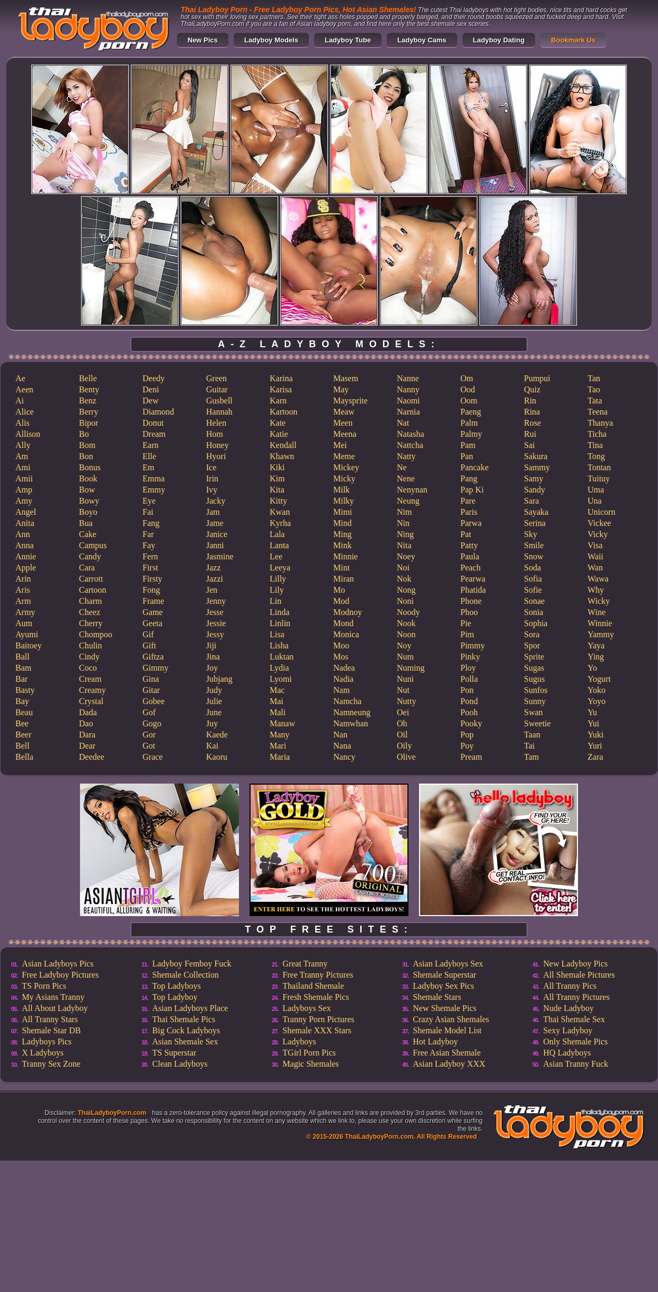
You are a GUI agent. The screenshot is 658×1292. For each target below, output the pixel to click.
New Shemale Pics (444, 1008)
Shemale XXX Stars (316, 1030)
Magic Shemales (310, 1063)
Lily (277, 589)
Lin (275, 600)
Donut (153, 422)
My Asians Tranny (53, 996)
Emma (154, 478)
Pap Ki (472, 489)
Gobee (154, 701)
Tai (529, 745)
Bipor (88, 422)
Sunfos (535, 690)
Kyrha (280, 523)
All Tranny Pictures (576, 996)
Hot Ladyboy (435, 1041)
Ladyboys (299, 1041)
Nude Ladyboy (568, 1008)
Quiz (532, 389)
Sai (529, 445)
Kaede (217, 734)
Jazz (213, 567)
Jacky (215, 500)
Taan (532, 734)
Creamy (92, 690)
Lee (276, 556)
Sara (531, 500)
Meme (344, 456)
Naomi (408, 400)
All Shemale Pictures (579, 974)
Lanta (279, 545)
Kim (277, 478)
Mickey (346, 467)
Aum (23, 623)
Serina (535, 523)
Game (153, 612)
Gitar (151, 690)
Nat (403, 422)
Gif (148, 634)
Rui (530, 433)
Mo (339, 589)
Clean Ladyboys (179, 1063)
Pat (465, 534)
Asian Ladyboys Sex (448, 963)
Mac (277, 690)
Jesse (215, 612)
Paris (468, 511)
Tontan (599, 467)
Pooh (469, 712)
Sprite (534, 656)
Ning (405, 534)
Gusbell (219, 400)
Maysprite (350, 400)
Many (279, 734)
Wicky (599, 600)
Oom (468, 400)
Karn (278, 400)
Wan (595, 567)
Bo (84, 433)
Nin (403, 523)
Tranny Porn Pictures (318, 1019)
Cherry (90, 623)
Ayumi (26, 634)
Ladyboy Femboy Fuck (191, 963)
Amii (24, 478)
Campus (92, 545)
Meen (342, 422)
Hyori (216, 456)
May (341, 389)
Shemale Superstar (444, 974)
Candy (90, 556)
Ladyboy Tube (348, 40)
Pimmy (472, 645)
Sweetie (537, 723)
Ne (402, 467)
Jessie (216, 623)
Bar (21, 678)
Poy (467, 745)
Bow (87, 489)
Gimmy (155, 667)
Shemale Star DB (51, 1030)
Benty (89, 389)
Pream (471, 756)
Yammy (601, 634)
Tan (594, 378)
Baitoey (28, 645)
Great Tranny (304, 963)
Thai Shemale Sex (573, 1019)
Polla (469, 678)
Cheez (89, 612)
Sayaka (536, 511)
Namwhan (350, 723)
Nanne (408, 378)
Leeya (280, 567)
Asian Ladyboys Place (190, 1008)
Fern (150, 556)
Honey (217, 445)
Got (149, 745)
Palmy (471, 433)
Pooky (471, 723)
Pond (469, 701)
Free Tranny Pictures (317, 974)
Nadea (344, 667)
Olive (406, 756)
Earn (150, 445)
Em (148, 467)
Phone (471, 600)
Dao (86, 723)
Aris (22, 589)
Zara (595, 756)
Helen (216, 422)
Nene (406, 478)
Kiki (277, 467)
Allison (27, 433)
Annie (25, 556)
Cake (87, 534)
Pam (467, 445)
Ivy (211, 489)
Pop (467, 734)
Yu (592, 712)
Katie (279, 433)
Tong (596, 456)
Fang (151, 523)
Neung (408, 500)
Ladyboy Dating (499, 40)
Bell (22, 745)
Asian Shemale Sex (185, 1041)
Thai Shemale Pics (183, 1019)
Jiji (211, 645)
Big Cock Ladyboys (186, 1030)
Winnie (600, 623)
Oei (403, 712)
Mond (343, 623)
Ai (19, 400)
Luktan (282, 656)
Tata (595, 400)
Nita (404, 545)
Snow (533, 556)
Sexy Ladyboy (567, 1030)
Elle (149, 456)
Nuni (405, 678)
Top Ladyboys (176, 985)
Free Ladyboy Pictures (60, 974)
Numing (410, 667)
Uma (596, 489)
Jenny (216, 600)
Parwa (471, 523)
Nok (404, 578)
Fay (149, 545)
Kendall (283, 445)
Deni (151, 389)
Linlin (280, 623)
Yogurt (599, 678)
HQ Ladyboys (567, 1052)
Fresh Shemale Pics (315, 996)
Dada (88, 712)
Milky (343, 500)
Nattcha (410, 445)
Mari (278, 745)
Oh (402, 723)
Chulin (90, 645)
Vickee (599, 523)
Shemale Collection (185, 974)
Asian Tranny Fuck (575, 1063)
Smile (534, 545)
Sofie (533, 589)
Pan (466, 456)
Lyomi (281, 678)
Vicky (598, 534)
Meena (345, 433)
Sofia (533, 578)
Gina (151, 678)
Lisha (279, 645)
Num (405, 656)
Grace (153, 756)
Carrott (91, 578)
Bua (86, 523)
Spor (532, 645)
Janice (216, 534)
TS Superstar (174, 1052)
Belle (88, 378)
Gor (149, 734)
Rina (532, 411)
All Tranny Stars (50, 1019)
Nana (342, 745)
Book (88, 478)
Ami (22, 467)
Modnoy (347, 612)
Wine (597, 612)
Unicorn (601, 511)
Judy (214, 690)
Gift (149, 645)
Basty (24, 690)
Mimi (342, 511)
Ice (211, 467)
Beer (23, 734)
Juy (212, 723)
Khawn (282, 456)
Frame (153, 600)
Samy (533, 478)
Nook (406, 623)
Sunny (535, 701)
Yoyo (597, 701)
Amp (23, 489)
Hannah (219, 411)
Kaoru (216, 756)
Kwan (280, 511)
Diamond (158, 411)
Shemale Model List (447, 1030)
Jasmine (220, 556)
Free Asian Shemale (447, 1052)
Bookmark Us (573, 40)
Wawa (598, 578)
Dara (87, 734)
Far (148, 534)
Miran (343, 578)
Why (596, 589)
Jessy (215, 634)
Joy (212, 667)
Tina (595, 445)
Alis (22, 422)
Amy (23, 500)
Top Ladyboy (175, 996)
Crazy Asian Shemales (451, 1019)
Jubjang (219, 678)
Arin (23, 578)
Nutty (406, 701)
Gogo (152, 723)
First (150, 567)
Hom (214, 433)
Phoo (469, 612)
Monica (346, 634)
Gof (149, 712)
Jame (215, 523)
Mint (341, 567)
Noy (404, 645)
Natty (406, 456)
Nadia (343, 678)
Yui (593, 723)
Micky (344, 478)
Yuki (595, 734)
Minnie (345, 556)
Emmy (154, 489)
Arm (23, 600)
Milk (341, 489)
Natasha (410, 433)
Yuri (595, 745)
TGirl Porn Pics (308, 1052)
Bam (23, 667)
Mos (340, 656)
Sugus (534, 678)
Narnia (408, 411)
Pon (467, 690)
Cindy (89, 656)
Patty (469, 545)
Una (595, 500)
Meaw (343, 411)
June (213, 712)
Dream (154, 433)
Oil (402, 734)
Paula (469, 556)
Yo (592, 667)
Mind (342, 523)
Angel (25, 511)
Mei (340, 445)
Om (466, 378)
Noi (403, 567)
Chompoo (95, 634)
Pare (467, 500)
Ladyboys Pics (47, 1041)
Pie (465, 623)
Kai (212, 745)
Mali (278, 712)
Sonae (534, 600)
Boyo (88, 511)
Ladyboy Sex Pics (443, 985)
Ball (22, 656)
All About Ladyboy (54, 1008)
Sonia (533, 612)
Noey (406, 556)
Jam (213, 511)
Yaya (596, 645)
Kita (277, 489)
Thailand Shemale (313, 985)
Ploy (468, 667)
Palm (469, 422)
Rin (530, 400)
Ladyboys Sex (306, 1008)
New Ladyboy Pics (575, 963)
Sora (531, 634)
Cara (87, 567)
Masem (345, 378)
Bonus (90, 467)
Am (21, 456)
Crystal (91, 701)
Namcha (347, 701)
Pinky (470, 656)
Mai (276, 701)
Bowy (89, 500)
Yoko (597, 690)
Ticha (597, 433)
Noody (408, 612)
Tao (594, 389)
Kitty (278, 500)
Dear (87, 745)
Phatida (473, 589)
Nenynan (412, 489)
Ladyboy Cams (421, 40)
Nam (341, 690)
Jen (211, 589)
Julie (214, 701)
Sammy (537, 467)
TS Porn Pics (44, 985)
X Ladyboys (43, 1052)
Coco (88, 667)
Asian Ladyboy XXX (449, 1063)
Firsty (152, 578)
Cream (90, 678)
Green (216, 378)
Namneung (351, 712)
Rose (532, 422)
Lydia (279, 667)
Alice (24, 411)
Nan (340, 734)
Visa (595, 545)
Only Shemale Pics (575, 1041)
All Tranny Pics (569, 985)
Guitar (217, 389)
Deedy (154, 378)
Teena (598, 411)
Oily (404, 745)
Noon (406, 634)
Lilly (278, 578)
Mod (341, 600)
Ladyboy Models (271, 40)
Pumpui (537, 378)
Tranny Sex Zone (51, 1063)
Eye (149, 500)
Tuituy (599, 478)
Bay (22, 701)
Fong (151, 589)
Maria (280, 756)
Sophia (535, 623)
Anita (24, 523)
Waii (595, 556)
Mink (342, 545)
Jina (213, 656)
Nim (404, 511)
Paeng (470, 411)
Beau (24, 712)
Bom (87, 445)
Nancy (344, 756)
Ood (467, 389)
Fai (148, 511)
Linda (279, 612)
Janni (215, 545)
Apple (25, 567)
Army (25, 612)
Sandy (534, 489)
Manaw (282, 723)
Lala (277, 534)
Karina (281, 378)
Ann (22, 534)
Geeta (152, 623)
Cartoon (92, 589)
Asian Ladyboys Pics (57, 963)
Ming (342, 534)
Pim (467, 634)
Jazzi (214, 578)
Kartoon (283, 411)
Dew (150, 400)
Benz (87, 400)
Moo (341, 645)
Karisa (281, 389)
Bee (22, 723)
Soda (532, 567)
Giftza (153, 656)
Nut (403, 690)
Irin (212, 478)
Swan (533, 712)
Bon (86, 456)
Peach (470, 567)
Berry (88, 411)
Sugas (534, 667)
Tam (531, 756)
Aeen (24, 389)
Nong (406, 589)
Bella (24, 756)
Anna (24, 545)
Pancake (474, 467)
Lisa (277, 634)
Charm (90, 600)
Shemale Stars (437, 996)
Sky (530, 534)
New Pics (203, 40)
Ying (596, 656)
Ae (20, 378)
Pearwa (472, 578)
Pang (468, 478)
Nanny (408, 389)
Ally (22, 445)
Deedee (91, 756)
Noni (405, 600)
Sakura (535, 456)
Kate (278, 422)
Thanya (600, 422)
